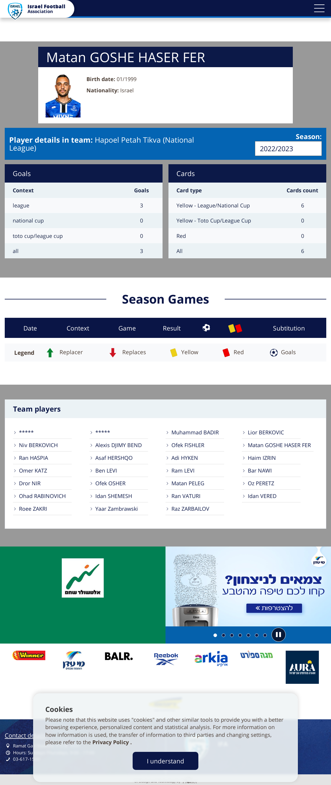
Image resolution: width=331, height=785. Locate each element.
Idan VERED (262, 495)
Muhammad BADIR (195, 431)
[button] (319, 8)
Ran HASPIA (33, 457)
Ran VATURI (185, 495)
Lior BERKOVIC (266, 431)
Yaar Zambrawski (116, 508)
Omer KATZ (33, 469)
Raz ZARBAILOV (190, 508)
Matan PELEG (187, 482)
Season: (309, 137)
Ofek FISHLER (187, 444)
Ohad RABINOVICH (42, 495)
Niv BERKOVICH (38, 444)
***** (26, 431)
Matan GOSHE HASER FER (279, 444)
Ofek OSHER (110, 482)
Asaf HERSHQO (114, 457)
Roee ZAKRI (33, 508)
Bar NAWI (260, 469)
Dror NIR (30, 482)
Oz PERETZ (261, 482)
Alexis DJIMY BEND (118, 444)
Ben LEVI (106, 469)
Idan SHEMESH (113, 495)
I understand (165, 761)
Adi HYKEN (184, 457)
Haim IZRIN (262, 457)
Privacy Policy (111, 742)
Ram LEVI (183, 469)
